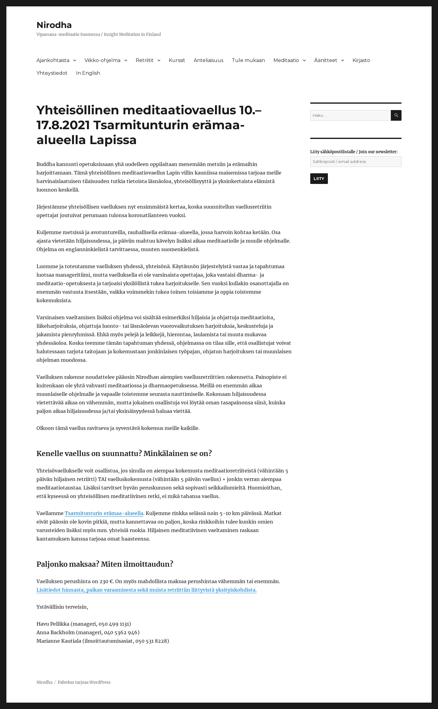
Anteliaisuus (208, 60)
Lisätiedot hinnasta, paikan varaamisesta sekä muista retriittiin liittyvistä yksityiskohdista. (146, 590)
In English (88, 73)
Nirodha (54, 25)
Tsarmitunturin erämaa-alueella (104, 513)
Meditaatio (286, 60)
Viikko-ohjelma (102, 60)
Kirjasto (361, 60)
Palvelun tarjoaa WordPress (84, 682)
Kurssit (177, 60)
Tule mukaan (248, 60)
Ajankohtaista (52, 60)
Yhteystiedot (52, 73)
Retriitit (145, 60)
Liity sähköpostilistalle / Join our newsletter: (354, 151)
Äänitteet (325, 60)
